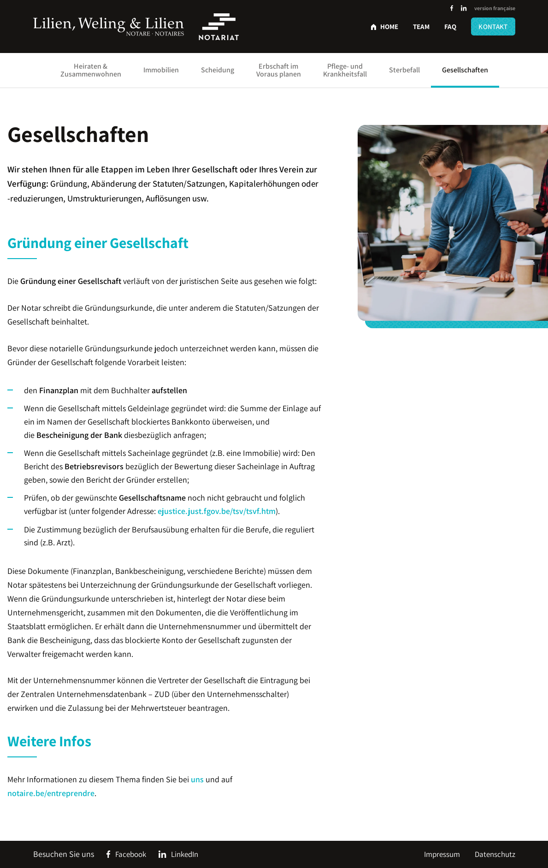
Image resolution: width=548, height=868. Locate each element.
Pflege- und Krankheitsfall (345, 70)
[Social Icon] (451, 8)
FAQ (450, 26)
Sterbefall (404, 70)
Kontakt (492, 26)
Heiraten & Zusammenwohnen (90, 70)
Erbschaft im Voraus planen (278, 70)
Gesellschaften (465, 70)
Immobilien (161, 70)
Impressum (442, 854)
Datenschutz (495, 854)
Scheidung (217, 70)
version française (494, 8)
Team (421, 26)
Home (389, 26)
